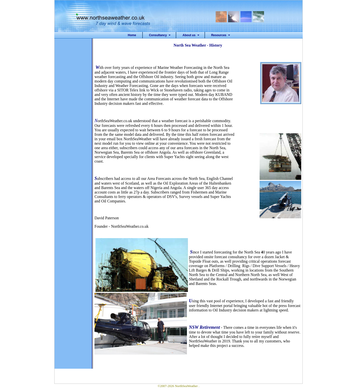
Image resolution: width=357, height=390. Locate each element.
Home (132, 35)
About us (188, 35)
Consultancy (158, 35)
